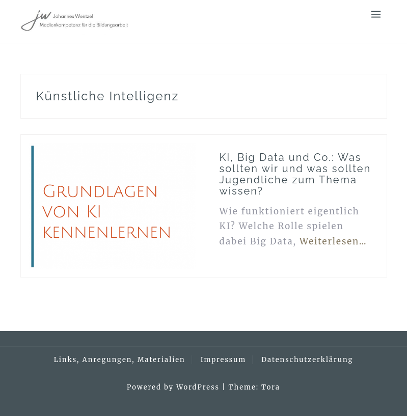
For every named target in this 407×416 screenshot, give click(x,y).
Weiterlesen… (333, 241)
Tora (270, 387)
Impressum (223, 359)
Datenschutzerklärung (307, 359)
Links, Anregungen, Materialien (119, 359)
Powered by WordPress (173, 387)
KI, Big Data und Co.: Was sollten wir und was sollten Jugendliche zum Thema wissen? (295, 174)
